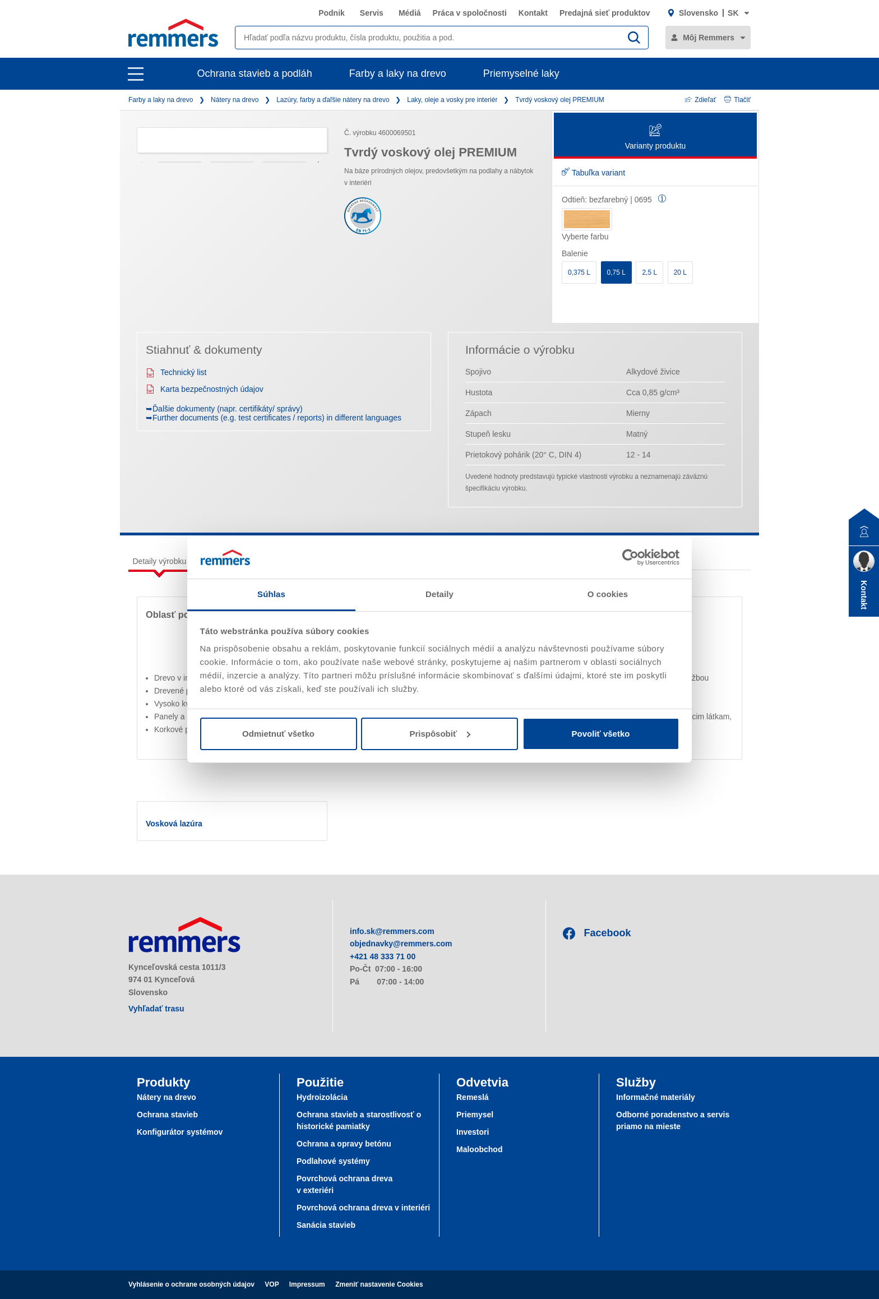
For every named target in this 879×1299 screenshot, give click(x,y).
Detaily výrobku (160, 561)
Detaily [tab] (439, 594)
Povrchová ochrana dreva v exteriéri (344, 1184)
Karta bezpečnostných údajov (204, 389)
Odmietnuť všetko (278, 733)
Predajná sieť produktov (604, 12)
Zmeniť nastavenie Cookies (379, 1284)
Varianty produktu (655, 137)
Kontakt (533, 12)
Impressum (307, 1284)
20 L (680, 272)
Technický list (176, 372)
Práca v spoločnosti (470, 12)
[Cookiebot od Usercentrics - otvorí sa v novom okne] (630, 557)
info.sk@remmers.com (392, 931)
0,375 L (579, 272)
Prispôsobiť (439, 733)
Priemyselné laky (521, 73)
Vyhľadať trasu (156, 1008)
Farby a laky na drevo (397, 73)
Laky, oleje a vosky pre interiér (452, 100)
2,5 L (649, 272)
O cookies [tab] (607, 594)
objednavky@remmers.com (401, 943)
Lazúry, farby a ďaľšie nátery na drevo (332, 100)
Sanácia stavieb (326, 1225)
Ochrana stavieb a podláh (254, 73)
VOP (272, 1284)
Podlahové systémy (333, 1161)
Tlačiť (737, 100)
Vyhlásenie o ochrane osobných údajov (191, 1284)
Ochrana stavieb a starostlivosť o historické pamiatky (359, 1120)
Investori (472, 1131)
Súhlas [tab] (271, 594)
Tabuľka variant (593, 172)
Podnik (331, 12)
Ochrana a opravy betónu (344, 1143)
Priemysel (474, 1114)
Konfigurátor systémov (180, 1131)
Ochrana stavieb (167, 1114)
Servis (371, 12)
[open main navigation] (135, 74)
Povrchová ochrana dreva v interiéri (363, 1207)
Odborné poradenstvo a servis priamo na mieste (672, 1120)
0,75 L (616, 272)
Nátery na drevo (234, 100)
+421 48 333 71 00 (382, 956)
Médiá (410, 12)
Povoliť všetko (601, 733)
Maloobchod (479, 1149)
